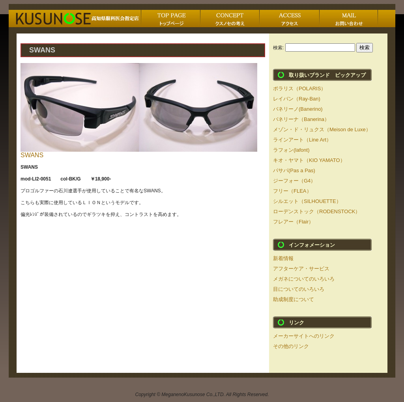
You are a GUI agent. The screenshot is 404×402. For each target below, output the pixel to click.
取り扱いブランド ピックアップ (327, 75)
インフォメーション (312, 245)
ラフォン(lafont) (291, 150)
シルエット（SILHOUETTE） (307, 201)
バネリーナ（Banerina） (301, 119)
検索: (278, 47)
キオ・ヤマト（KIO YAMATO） (309, 160)
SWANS (32, 155)
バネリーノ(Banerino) (298, 109)
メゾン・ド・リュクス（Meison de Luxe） (322, 129)
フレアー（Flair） (293, 222)
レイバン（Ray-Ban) (296, 99)
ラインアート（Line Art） (302, 140)
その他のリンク (291, 346)
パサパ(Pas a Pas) (294, 170)
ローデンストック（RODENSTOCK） (317, 211)
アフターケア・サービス (301, 269)
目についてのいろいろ (298, 289)
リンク (296, 323)
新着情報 (283, 258)
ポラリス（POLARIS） (299, 88)
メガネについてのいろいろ (304, 279)
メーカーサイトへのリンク (304, 336)
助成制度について (293, 299)
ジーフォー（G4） (294, 181)
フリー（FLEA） (292, 191)
